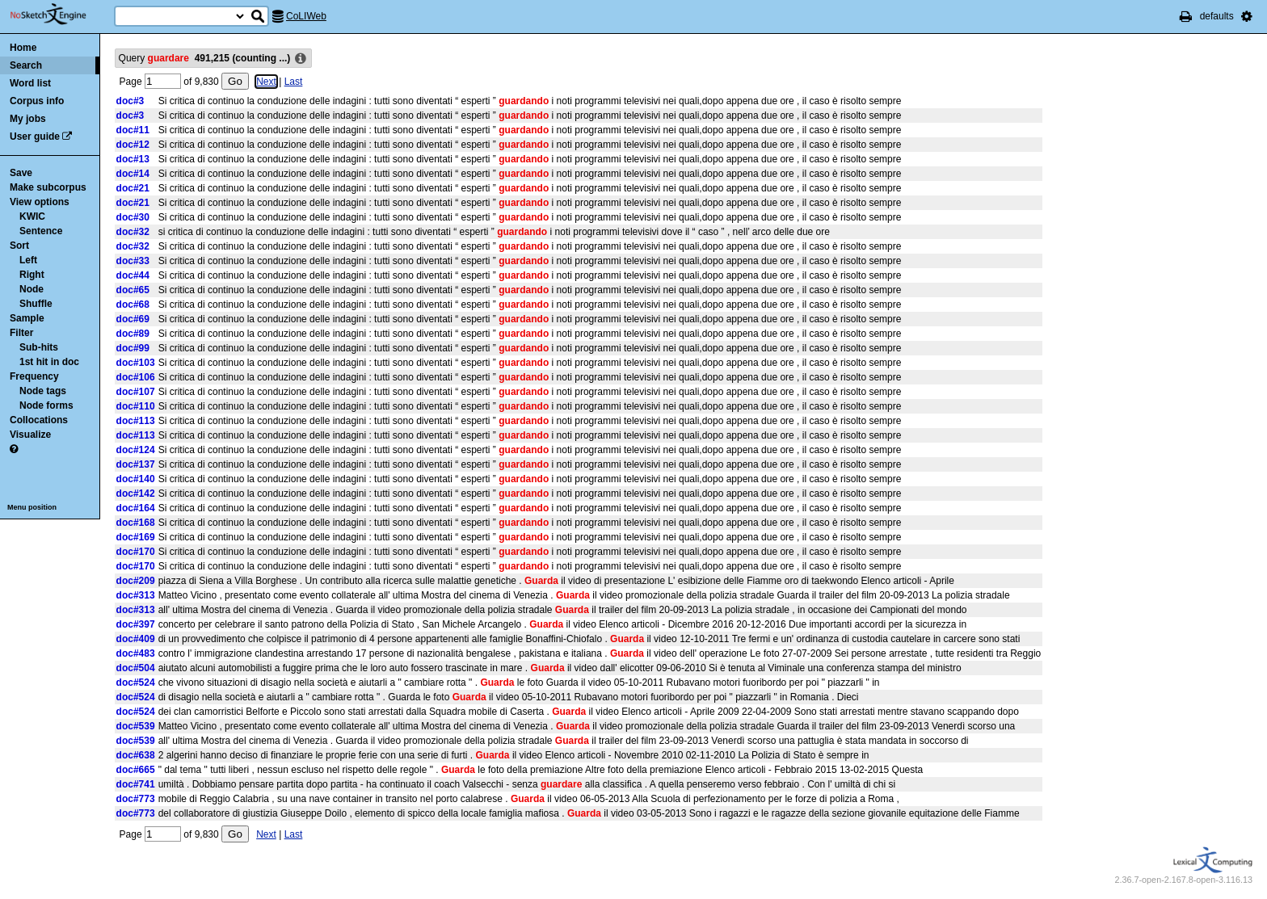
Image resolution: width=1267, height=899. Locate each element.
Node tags (42, 391)
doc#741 (135, 784)
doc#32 (132, 231)
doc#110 (135, 406)
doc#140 (135, 479)
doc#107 (135, 391)
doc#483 (135, 653)
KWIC (32, 216)
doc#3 (130, 101)
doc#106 (135, 377)
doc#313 (135, 595)
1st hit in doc (49, 362)
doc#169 (135, 537)
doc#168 (135, 522)
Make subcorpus (48, 187)
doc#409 (135, 639)
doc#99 (132, 348)
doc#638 (135, 755)
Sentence (40, 231)
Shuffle (36, 303)
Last (293, 81)
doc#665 (135, 769)
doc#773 (135, 798)
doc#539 (135, 726)
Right (31, 274)
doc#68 (132, 304)
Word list (30, 83)
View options (39, 202)
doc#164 (135, 508)
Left (28, 260)
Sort (19, 245)
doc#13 (132, 159)
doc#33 (132, 261)
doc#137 (135, 464)
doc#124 (135, 450)
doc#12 (132, 144)
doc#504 (135, 668)
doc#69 (132, 319)
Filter (21, 332)
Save (21, 173)
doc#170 (135, 551)
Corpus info (37, 101)
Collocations (39, 420)
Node (31, 289)
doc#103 (135, 362)
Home (23, 47)
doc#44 (132, 275)
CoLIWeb (306, 16)
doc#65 (132, 290)
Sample (27, 318)
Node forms (46, 405)
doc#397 (135, 624)
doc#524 (135, 682)
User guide (35, 136)
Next (266, 81)
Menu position (32, 507)
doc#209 (135, 580)
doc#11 (132, 130)
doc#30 (132, 217)
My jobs (28, 118)
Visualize (30, 434)
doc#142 (135, 493)
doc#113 (135, 420)
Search (26, 65)
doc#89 (132, 333)
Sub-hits (38, 347)
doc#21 (132, 188)
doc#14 (132, 173)
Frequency (34, 376)
